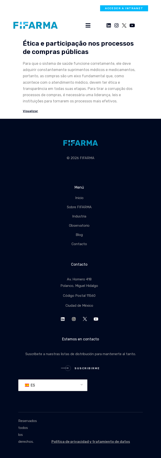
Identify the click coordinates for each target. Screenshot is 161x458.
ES (30, 385)
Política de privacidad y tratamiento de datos (90, 442)
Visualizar (30, 111)
